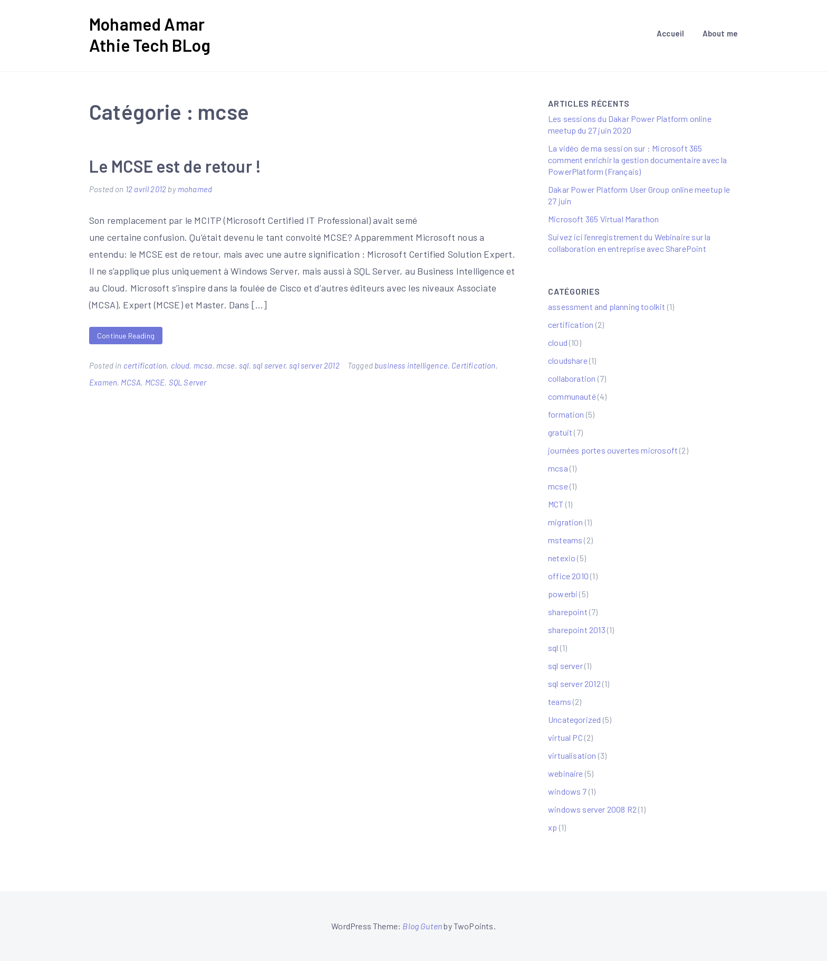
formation (566, 414)
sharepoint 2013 (576, 630)
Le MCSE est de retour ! (175, 166)
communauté (572, 396)
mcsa (203, 365)
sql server (269, 365)
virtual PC (565, 737)
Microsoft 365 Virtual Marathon (603, 219)
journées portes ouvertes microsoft (613, 450)
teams (559, 701)
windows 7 (567, 791)
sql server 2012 (314, 365)
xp (552, 827)
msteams (565, 540)
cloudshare (568, 360)
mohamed (195, 189)
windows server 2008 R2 (592, 809)
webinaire (565, 773)
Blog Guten (422, 926)
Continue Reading (126, 335)
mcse (225, 365)
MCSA (131, 382)
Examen (103, 382)
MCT (556, 504)
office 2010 (568, 576)
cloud (180, 365)
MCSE (155, 382)
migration (565, 522)
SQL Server (188, 382)
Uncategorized (574, 719)
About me (720, 33)
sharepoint (568, 612)
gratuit (560, 432)
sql (244, 365)
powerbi (563, 594)
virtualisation (572, 755)
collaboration (571, 378)
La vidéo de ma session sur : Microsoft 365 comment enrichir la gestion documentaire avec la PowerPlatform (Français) (637, 159)
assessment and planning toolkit (607, 307)
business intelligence (411, 365)
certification (145, 365)
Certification (473, 365)
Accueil (670, 33)
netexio (561, 558)
